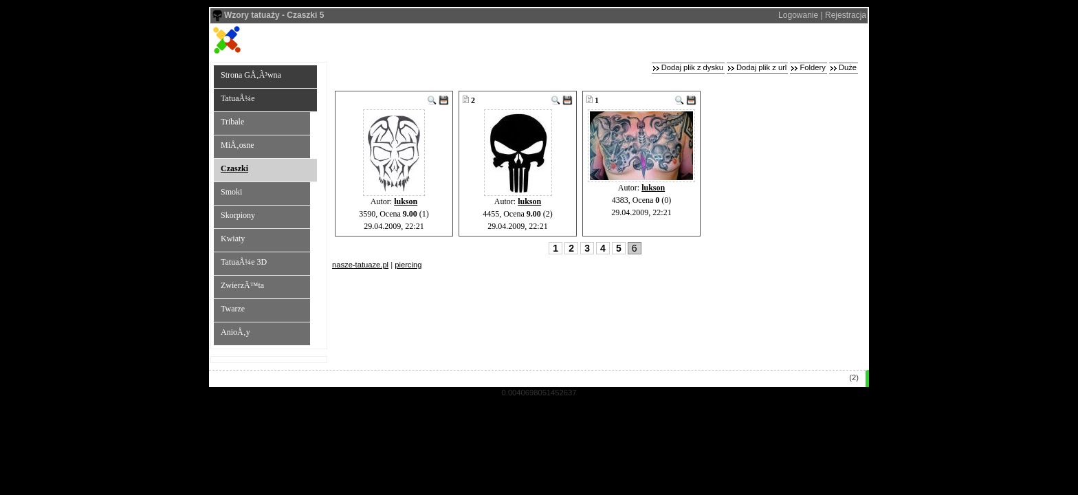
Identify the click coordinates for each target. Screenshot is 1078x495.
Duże (848, 67)
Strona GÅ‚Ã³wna (251, 75)
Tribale (232, 121)
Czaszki (234, 168)
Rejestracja (845, 15)
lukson (405, 201)
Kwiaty (233, 238)
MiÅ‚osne (237, 145)
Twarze (233, 309)
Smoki (231, 192)
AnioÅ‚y (235, 332)
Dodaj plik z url (761, 67)
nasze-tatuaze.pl (360, 265)
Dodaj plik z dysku (692, 67)
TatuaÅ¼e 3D (244, 262)
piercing (408, 265)
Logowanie (798, 15)
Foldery (812, 67)
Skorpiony (238, 215)
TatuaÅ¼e (237, 98)
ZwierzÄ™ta (242, 285)
